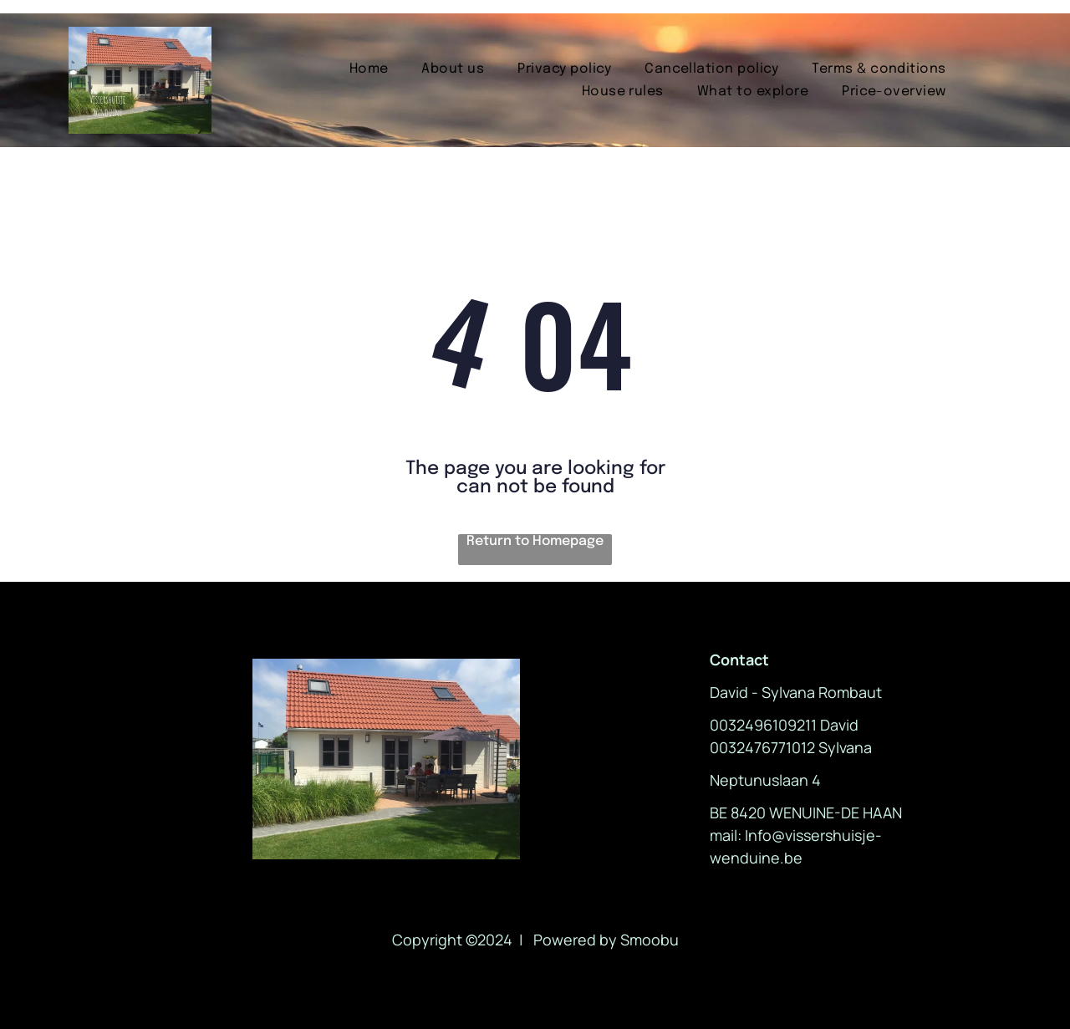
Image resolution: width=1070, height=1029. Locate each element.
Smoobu (649, 940)
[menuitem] (369, 69)
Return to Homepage (535, 541)
